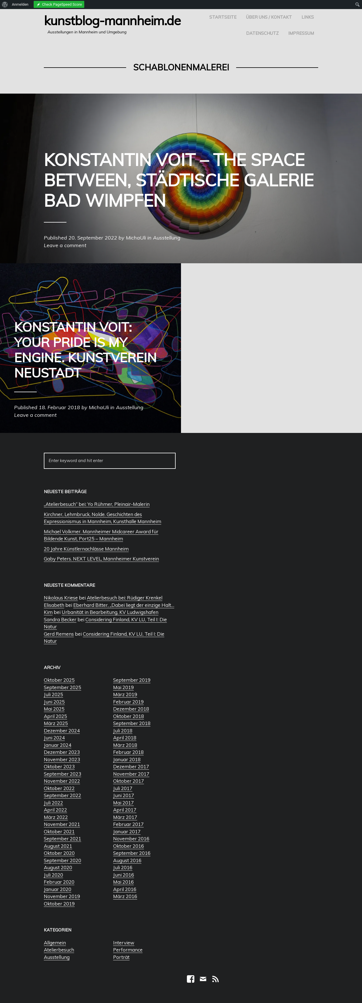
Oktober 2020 (59, 853)
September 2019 (131, 680)
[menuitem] (5, 4)
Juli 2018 (122, 731)
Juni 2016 (123, 875)
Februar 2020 (59, 882)
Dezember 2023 (62, 752)
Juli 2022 (53, 803)
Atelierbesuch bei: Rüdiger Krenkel (124, 598)
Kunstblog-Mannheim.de (112, 20)
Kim (48, 612)
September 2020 (62, 860)
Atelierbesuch (59, 950)
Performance (128, 950)
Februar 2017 (128, 824)
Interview (123, 943)
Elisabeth (54, 605)
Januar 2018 (127, 759)
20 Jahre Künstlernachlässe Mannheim (86, 549)
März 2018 (125, 745)
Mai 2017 (123, 803)
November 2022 (62, 781)
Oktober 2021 (59, 831)
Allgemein (55, 943)
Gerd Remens (59, 634)
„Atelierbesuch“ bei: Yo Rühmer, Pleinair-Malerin (97, 504)
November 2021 (62, 824)
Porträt (121, 957)
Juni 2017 (123, 795)
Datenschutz (262, 33)
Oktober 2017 (128, 781)
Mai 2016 (123, 882)
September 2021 (62, 839)
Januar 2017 (127, 831)
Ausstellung (57, 957)
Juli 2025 (53, 694)
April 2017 (124, 810)
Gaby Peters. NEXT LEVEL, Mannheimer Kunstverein (101, 559)
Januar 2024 (57, 745)
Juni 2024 (54, 738)
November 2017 (131, 774)
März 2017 (125, 817)
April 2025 (55, 716)
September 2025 (62, 687)
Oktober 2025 (59, 680)
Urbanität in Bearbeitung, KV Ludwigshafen (110, 612)
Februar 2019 (128, 702)
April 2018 (124, 738)
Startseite (222, 17)
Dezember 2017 (131, 766)
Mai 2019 (123, 687)
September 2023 (62, 774)
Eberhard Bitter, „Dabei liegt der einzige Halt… (123, 605)
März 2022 (56, 817)
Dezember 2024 (62, 731)
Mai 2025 (54, 709)
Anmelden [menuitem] (20, 4)
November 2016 (131, 839)
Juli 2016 (122, 867)
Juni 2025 (54, 702)
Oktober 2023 (59, 766)
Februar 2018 (128, 752)
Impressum (301, 33)
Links (307, 17)
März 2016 (125, 896)
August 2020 (58, 867)
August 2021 (58, 846)
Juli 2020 (53, 875)
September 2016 (131, 853)
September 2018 (131, 723)
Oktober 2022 (59, 788)
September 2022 (62, 795)
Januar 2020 (57, 889)
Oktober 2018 (128, 716)
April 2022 (55, 810)
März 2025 (56, 723)
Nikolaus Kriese (61, 598)
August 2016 (127, 860)
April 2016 (124, 889)
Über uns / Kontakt (269, 17)
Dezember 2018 (131, 709)
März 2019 (125, 694)
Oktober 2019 (59, 904)
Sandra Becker (60, 619)
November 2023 (62, 759)
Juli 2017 (122, 788)
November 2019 (62, 896)
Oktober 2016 (128, 846)
